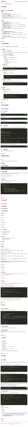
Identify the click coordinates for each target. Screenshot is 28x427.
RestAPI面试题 (4, 6)
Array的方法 (4, 336)
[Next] (2, 419)
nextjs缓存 (3, 354)
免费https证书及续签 (5, 104)
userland (3, 304)
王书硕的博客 (3, 1)
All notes (18, 1)
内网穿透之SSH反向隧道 (5, 155)
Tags (26, 1)
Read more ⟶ (3, 152)
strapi (3, 266)
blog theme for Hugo (8, 3)
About (25, 1)
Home (16, 1)
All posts (22, 1)
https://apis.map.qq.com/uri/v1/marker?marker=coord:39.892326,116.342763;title (11, 260)
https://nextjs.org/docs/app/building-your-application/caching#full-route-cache (15, 412)
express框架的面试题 (5, 43)
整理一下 (3, 245)
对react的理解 (4, 199)
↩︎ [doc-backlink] (26, 412)
